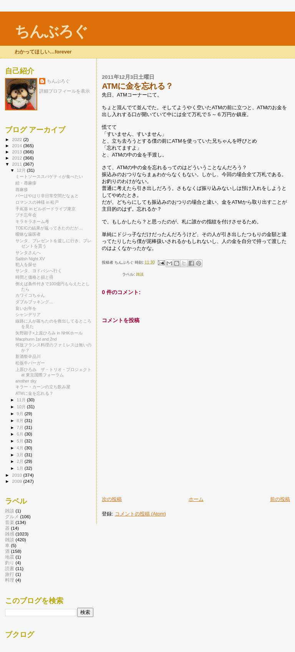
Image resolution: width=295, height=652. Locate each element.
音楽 (9, 522)
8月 (21, 420)
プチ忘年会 (25, 215)
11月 (22, 400)
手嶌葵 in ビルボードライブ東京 (45, 208)
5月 (21, 441)
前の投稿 (280, 499)
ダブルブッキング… (34, 301)
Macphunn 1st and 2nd (36, 339)
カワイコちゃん (30, 295)
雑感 (9, 533)
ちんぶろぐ (51, 31)
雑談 (9, 510)
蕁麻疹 (21, 189)
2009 (17, 481)
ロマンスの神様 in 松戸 (37, 202)
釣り (9, 562)
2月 (21, 461)
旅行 (9, 574)
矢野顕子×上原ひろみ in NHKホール (49, 333)
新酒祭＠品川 (28, 356)
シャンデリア (28, 314)
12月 (22, 170)
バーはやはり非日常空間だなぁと (47, 195)
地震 (9, 556)
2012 (17, 157)
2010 (17, 474)
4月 (21, 448)
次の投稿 (112, 499)
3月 (21, 454)
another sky (25, 381)
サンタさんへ (28, 252)
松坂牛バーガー (30, 363)
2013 (17, 151)
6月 (21, 434)
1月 (21, 468)
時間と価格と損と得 (34, 277)
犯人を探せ (25, 264)
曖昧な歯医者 (28, 234)
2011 (17, 163)
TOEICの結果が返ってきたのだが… (49, 228)
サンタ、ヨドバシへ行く (38, 270)
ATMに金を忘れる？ (34, 393)
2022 (17, 139)
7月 (21, 427)
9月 (21, 413)
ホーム (196, 499)
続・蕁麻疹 (25, 183)
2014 (17, 145)
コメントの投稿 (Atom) (140, 514)
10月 (22, 406)
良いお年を (25, 308)
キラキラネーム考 (32, 221)
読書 (9, 568)
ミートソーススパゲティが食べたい (49, 176)
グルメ (12, 516)
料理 (9, 579)
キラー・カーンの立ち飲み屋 (42, 386)
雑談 (140, 274)
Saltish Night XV (30, 258)
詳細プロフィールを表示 (64, 91)
